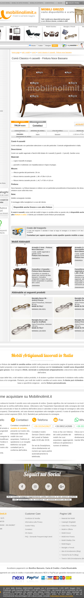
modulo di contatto (18, 428)
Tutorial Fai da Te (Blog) (70, 555)
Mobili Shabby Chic (68, 540)
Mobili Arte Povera (68, 537)
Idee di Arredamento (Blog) (71, 551)
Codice (40, 45)
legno (37, 134)
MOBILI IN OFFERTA (36, 3)
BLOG (60, 3)
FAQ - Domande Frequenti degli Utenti (38, 537)
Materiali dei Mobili (68, 518)
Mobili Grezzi (66, 533)
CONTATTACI (49, 3)
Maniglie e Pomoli (68, 547)
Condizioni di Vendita (32, 518)
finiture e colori (20, 215)
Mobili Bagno (66, 544)
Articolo (33, 45)
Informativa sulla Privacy (33, 522)
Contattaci (38, 125)
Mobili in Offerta (67, 529)
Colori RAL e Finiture (69, 526)
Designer (48, 45)
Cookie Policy (30, 526)
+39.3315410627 (42, 426)
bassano (57, 134)
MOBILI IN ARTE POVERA (20, 3)
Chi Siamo (28, 533)
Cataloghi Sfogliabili (69, 522)
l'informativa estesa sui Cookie (61, 596)
